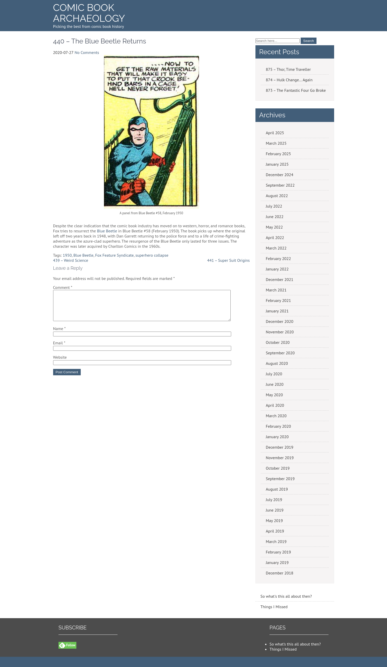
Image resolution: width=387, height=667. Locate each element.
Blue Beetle (107, 230)
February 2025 (278, 153)
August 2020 (277, 363)
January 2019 (277, 562)
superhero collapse (151, 255)
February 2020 (278, 426)
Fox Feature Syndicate (114, 255)
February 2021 (278, 300)
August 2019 (277, 489)
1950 (67, 255)
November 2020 (280, 331)
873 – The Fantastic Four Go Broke (296, 90)
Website (60, 363)
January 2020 (277, 436)
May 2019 (274, 520)
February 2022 (278, 258)
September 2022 (280, 185)
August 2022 (277, 195)
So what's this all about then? (286, 596)
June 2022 (275, 216)
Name (59, 334)
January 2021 (277, 310)
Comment (62, 287)
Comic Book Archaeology (89, 13)
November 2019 (280, 457)
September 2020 (280, 352)
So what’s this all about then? (295, 644)
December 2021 (280, 279)
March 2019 (276, 541)
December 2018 (280, 572)
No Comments (87, 52)
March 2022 (276, 248)
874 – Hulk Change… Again (289, 79)
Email (59, 349)
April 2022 (275, 237)
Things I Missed (274, 606)
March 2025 (276, 143)
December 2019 (280, 447)
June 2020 (275, 384)
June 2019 (275, 510)
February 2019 (278, 552)
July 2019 (274, 499)
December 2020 (280, 321)
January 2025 (277, 164)
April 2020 (275, 405)
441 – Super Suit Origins (228, 260)
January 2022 (277, 269)
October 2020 (278, 342)
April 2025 (275, 132)
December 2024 (280, 174)
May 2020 (274, 394)
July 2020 (274, 373)
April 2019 (275, 531)
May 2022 (274, 227)
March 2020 (276, 415)
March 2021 (276, 289)
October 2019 (278, 468)
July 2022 (274, 206)
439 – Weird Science (70, 260)
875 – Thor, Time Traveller (288, 69)
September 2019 (280, 478)
